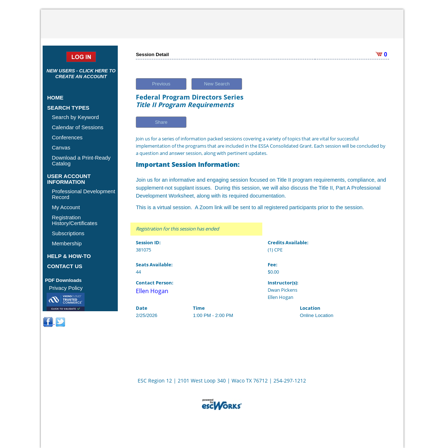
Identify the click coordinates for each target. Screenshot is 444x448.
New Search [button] (217, 83)
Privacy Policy (66, 288)
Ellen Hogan (152, 291)
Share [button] (161, 122)
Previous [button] (161, 83)
